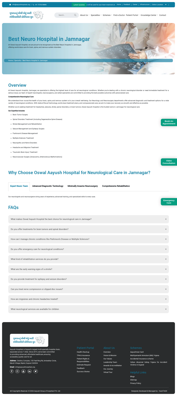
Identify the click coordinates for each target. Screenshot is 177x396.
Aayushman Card (136, 352)
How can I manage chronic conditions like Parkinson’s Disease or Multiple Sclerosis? (50, 239)
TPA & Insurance (83, 355)
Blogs (132, 376)
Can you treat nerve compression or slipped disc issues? (37, 289)
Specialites (96, 15)
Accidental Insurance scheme (142, 359)
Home (119, 4)
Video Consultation (169, 161)
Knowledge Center (149, 15)
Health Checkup (83, 352)
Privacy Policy (135, 383)
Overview (107, 352)
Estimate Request (84, 365)
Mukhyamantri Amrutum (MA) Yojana (144, 355)
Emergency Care (169, 201)
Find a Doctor (119, 15)
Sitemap (133, 380)
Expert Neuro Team (19, 186)
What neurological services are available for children (35, 309)
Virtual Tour (107, 372)
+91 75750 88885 (39, 5)
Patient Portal (133, 15)
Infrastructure (145, 4)
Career (135, 4)
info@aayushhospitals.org (19, 5)
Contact (162, 15)
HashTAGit (163, 391)
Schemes (107, 15)
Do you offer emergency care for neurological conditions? (37, 249)
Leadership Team (110, 362)
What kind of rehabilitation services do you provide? (34, 259)
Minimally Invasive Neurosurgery (83, 186)
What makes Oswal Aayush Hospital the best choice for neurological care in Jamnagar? (51, 219)
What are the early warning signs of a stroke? (31, 269)
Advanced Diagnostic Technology (47, 186)
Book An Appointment (169, 122)
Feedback (127, 4)
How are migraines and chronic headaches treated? (34, 299)
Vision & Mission (109, 355)
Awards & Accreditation (112, 365)
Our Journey (108, 369)
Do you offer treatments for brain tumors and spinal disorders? (39, 229)
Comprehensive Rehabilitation (116, 186)
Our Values (107, 359)
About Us (85, 15)
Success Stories (83, 372)
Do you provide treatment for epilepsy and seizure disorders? (39, 279)
